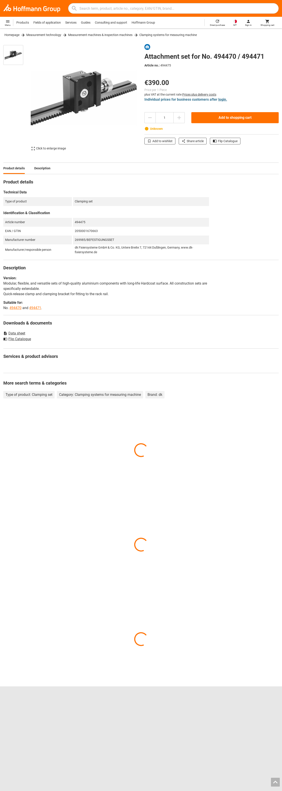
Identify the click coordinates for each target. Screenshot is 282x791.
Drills (147, 710)
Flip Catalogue (225, 141)
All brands (10, 738)
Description (42, 168)
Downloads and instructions (234, 719)
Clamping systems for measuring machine (168, 35)
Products (22, 22)
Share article (193, 141)
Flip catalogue (83, 705)
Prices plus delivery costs (199, 94)
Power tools (152, 719)
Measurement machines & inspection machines (100, 35)
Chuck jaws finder (86, 714)
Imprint (204, 786)
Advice (219, 710)
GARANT (9, 724)
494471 (35, 308)
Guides (85, 22)
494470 (15, 308)
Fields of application (47, 22)
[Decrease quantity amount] (149, 117)
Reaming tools (154, 705)
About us (9, 714)
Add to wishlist (160, 141)
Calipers (149, 714)
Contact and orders (228, 705)
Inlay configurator (86, 724)
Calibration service (86, 733)
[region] (16, 100)
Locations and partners (19, 710)
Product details (14, 168)
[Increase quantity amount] (179, 117)
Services (71, 22)
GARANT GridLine (15, 728)
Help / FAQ (222, 714)
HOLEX (8, 733)
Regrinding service (86, 728)
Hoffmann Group (143, 22)
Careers (8, 705)
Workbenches (153, 724)
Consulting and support (111, 22)
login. (222, 99)
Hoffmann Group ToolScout (93, 710)
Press (7, 719)
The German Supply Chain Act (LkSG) (240, 724)
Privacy (259, 786)
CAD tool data (83, 719)
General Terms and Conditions (231, 786)
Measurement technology (43, 35)
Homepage (11, 35)
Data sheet (14, 333)
